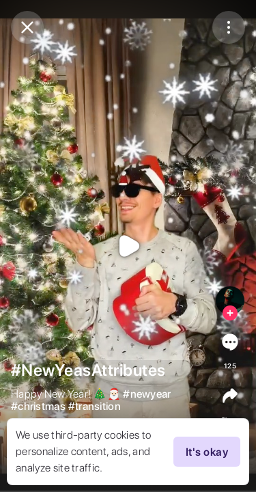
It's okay (206, 452)
